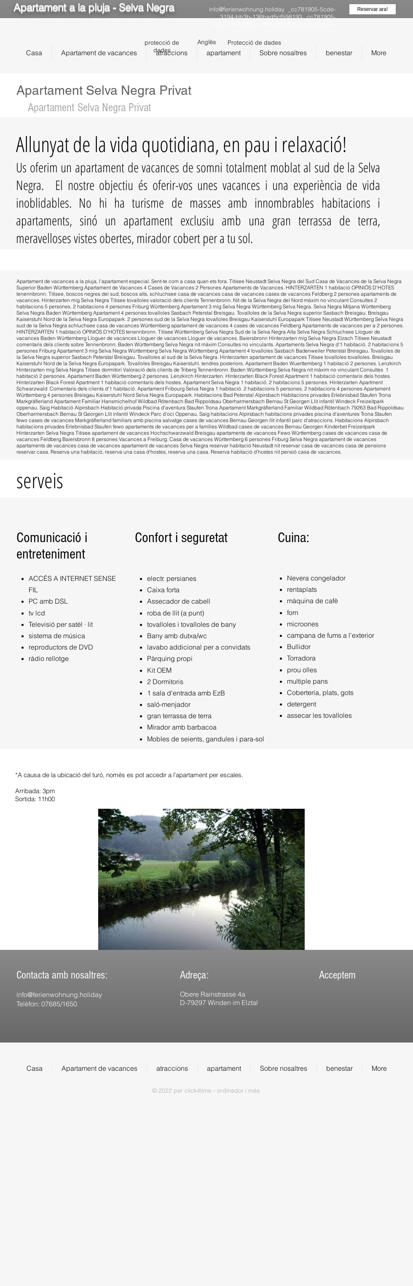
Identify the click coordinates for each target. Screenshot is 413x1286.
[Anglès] (206, 42)
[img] (325, 1008)
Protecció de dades (254, 42)
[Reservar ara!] (372, 9)
